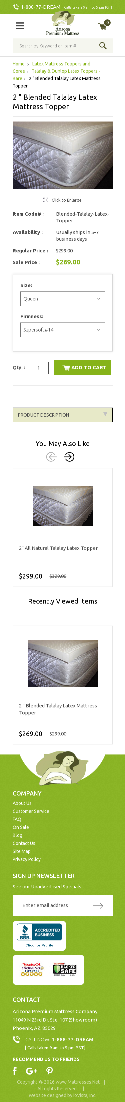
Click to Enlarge (67, 200)
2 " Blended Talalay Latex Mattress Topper (58, 709)
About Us (22, 803)
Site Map (22, 851)
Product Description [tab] (62, 415)
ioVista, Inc (84, 1095)
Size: (26, 285)
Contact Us (24, 843)
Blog (17, 835)
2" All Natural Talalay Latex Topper (58, 548)
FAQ (17, 819)
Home (19, 63)
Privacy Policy (27, 859)
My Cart (107, 23)
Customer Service (31, 811)
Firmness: (32, 316)
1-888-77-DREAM (40, 7)
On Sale (21, 827)
